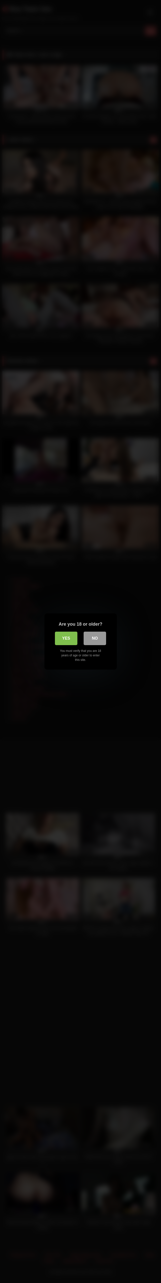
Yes (66, 638)
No (95, 638)
